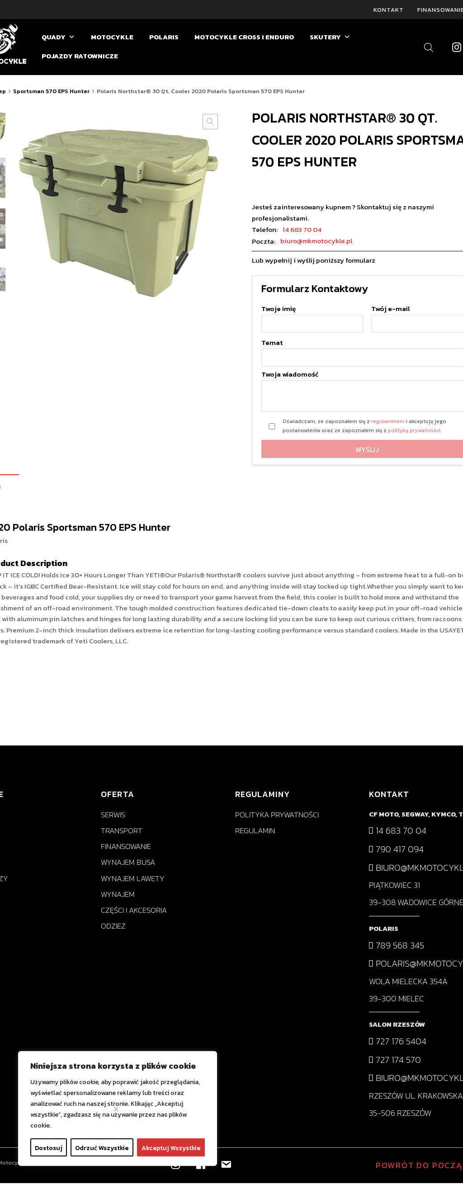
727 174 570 (395, 1060)
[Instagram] (456, 47)
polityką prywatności (414, 431)
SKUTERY (330, 38)
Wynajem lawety (133, 879)
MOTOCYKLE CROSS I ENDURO (244, 38)
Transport (121, 831)
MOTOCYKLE (112, 38)
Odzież (113, 927)
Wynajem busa (128, 863)
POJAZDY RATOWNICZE (80, 57)
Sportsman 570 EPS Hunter (51, 92)
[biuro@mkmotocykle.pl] (225, 1164)
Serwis (113, 815)
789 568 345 (396, 946)
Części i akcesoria (134, 911)
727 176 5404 (397, 1042)
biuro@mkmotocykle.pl (316, 241)
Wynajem (118, 895)
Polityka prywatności (277, 815)
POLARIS (164, 38)
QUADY (58, 38)
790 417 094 (396, 850)
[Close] (116, 1109)
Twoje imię (312, 317)
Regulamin (255, 831)
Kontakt (388, 9)
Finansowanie (126, 847)
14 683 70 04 (302, 230)
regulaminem (388, 422)
